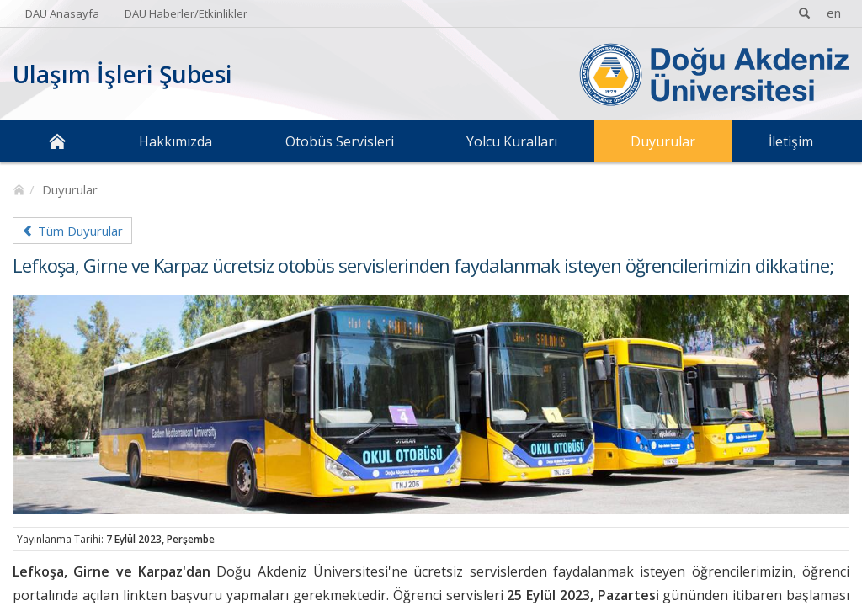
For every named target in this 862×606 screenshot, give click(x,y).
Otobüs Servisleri (339, 141)
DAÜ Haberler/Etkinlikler (186, 13)
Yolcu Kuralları (511, 141)
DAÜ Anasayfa (62, 13)
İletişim (791, 141)
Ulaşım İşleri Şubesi (122, 74)
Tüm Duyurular (72, 230)
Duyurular (663, 141)
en (834, 12)
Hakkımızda (175, 141)
